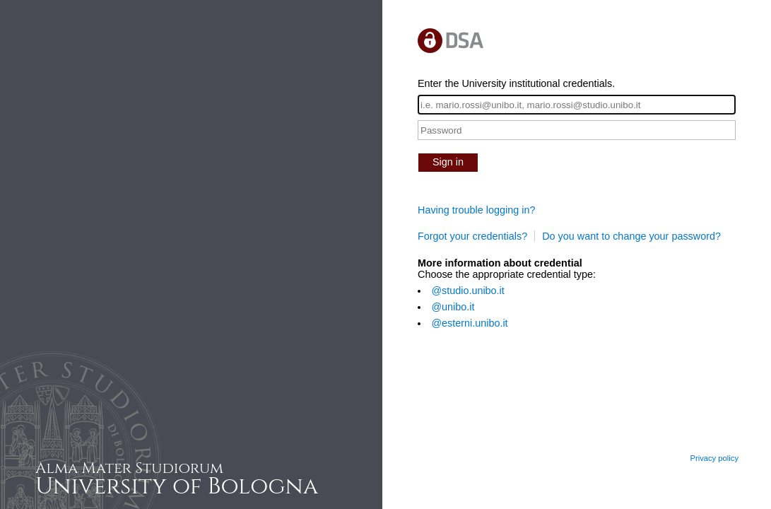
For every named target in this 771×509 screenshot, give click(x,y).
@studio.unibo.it (467, 290)
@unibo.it (452, 306)
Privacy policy (714, 458)
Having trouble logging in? (476, 210)
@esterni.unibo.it (469, 323)
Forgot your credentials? (472, 236)
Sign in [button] (448, 162)
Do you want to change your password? (631, 236)
